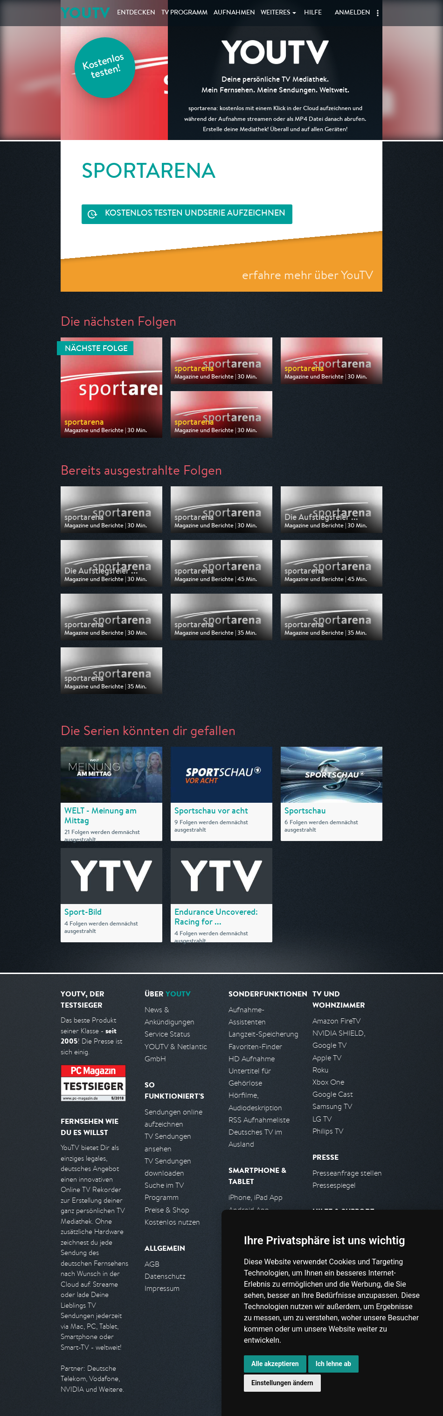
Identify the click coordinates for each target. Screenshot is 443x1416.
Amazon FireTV (336, 1021)
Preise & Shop (167, 1210)
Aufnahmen (234, 13)
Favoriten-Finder (255, 1046)
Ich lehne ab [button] (333, 1363)
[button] (377, 13)
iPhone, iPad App (255, 1197)
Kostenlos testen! (103, 67)
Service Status (167, 1034)
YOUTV (85, 12)
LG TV (322, 1119)
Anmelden (352, 13)
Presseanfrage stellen (347, 1173)
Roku (320, 1070)
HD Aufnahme (251, 1059)
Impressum (162, 1288)
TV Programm (184, 13)
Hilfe (313, 13)
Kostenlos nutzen (172, 1222)
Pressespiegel (334, 1185)
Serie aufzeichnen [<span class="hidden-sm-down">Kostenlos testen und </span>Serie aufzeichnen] (195, 214)
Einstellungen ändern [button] (282, 1383)
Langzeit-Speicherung (263, 1034)
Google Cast (332, 1094)
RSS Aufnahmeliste (259, 1120)
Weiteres (276, 13)
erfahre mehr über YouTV (307, 274)
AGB (152, 1264)
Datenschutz (165, 1276)
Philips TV (327, 1131)
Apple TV (326, 1058)
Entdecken (136, 13)
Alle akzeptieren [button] (275, 1363)
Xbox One (328, 1082)
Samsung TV (332, 1106)
